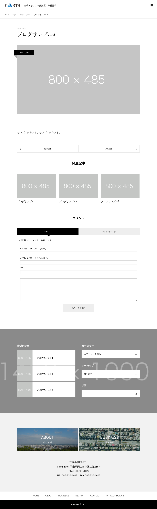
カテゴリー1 (24, 52)
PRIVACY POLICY (115, 495)
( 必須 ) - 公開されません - (34, 258)
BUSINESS (63, 495)
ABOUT (48, 495)
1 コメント (48, 232)
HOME (36, 495)
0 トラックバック (109, 232)
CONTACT (95, 495)
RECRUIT (79, 495)
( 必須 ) (33, 248)
